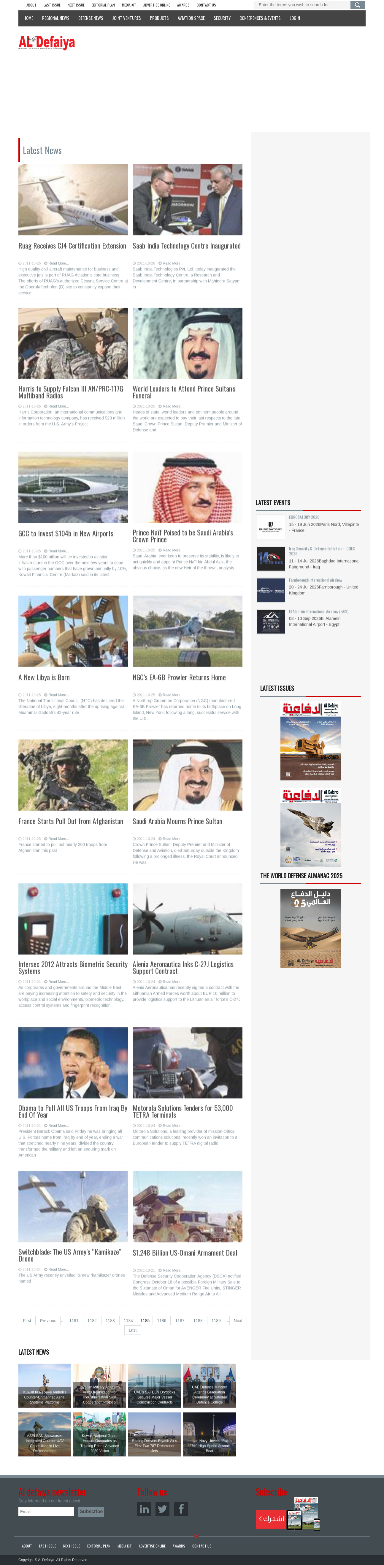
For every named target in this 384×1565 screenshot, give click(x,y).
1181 (73, 1320)
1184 (128, 1320)
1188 (198, 1320)
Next (238, 1320)
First (27, 1320)
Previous (48, 1320)
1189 (216, 1320)
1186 (161, 1320)
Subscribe (288, 1514)
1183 (110, 1320)
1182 (92, 1320)
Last (133, 1330)
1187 (179, 1320)
